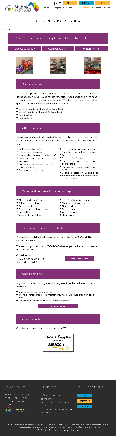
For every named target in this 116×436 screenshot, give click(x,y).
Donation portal (58, 306)
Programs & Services (63, 8)
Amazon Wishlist (91, 48)
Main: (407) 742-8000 (15, 401)
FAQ (77, 8)
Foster (107, 8)
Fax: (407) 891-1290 (14, 404)
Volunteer (96, 8)
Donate (85, 8)
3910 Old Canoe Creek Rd (18, 395)
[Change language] (13, 29)
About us (46, 8)
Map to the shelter (79, 259)
